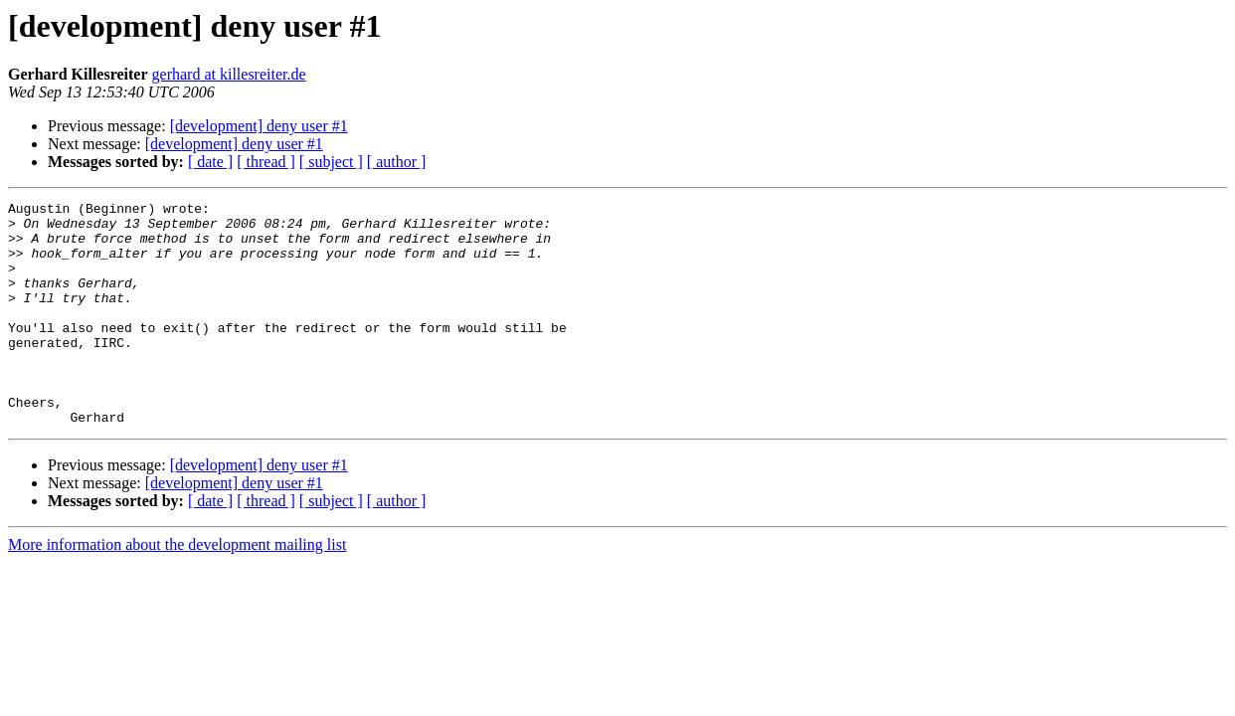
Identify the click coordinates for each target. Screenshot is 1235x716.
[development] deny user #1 (259, 125)
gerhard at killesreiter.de (229, 74)
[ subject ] (331, 161)
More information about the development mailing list (177, 589)
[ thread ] (266, 161)
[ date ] (210, 161)
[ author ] (397, 161)
